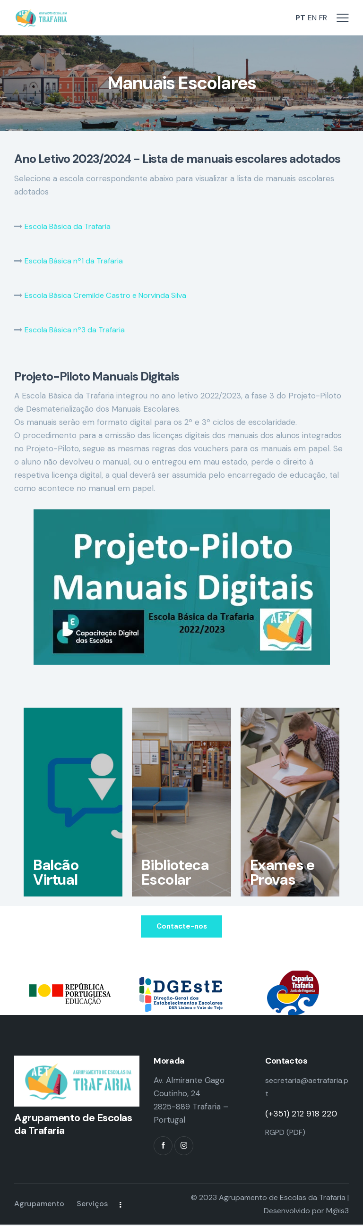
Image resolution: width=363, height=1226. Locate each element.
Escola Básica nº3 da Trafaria (78, 329)
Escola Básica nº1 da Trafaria (77, 260)
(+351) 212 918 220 (301, 1115)
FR (322, 17)
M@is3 (337, 1212)
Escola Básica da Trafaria (71, 226)
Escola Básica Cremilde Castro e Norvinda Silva (112, 295)
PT (297, 17)
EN (310, 17)
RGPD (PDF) (288, 1133)
